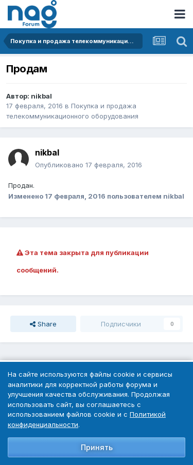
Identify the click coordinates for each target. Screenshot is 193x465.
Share (43, 324)
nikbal (41, 96)
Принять (97, 447)
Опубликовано (88, 165)
